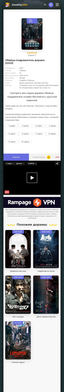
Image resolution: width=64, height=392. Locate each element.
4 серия (52, 126)
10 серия (25, 142)
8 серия (52, 134)
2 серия (25, 126)
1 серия (12, 126)
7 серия (38, 134)
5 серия (12, 134)
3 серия (38, 126)
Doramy (19, 4)
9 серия (12, 142)
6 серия (25, 134)
